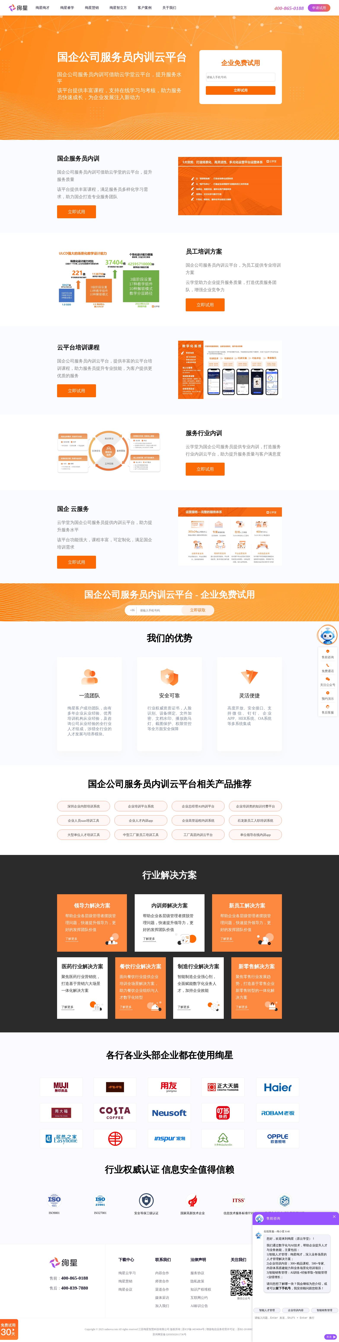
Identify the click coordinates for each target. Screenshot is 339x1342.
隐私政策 (197, 1281)
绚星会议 (125, 1289)
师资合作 (162, 1281)
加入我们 (162, 1306)
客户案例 (145, 7)
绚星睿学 (67, 7)
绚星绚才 (43, 7)
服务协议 (197, 1273)
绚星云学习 (127, 1273)
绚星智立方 (118, 7)
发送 (329, 1336)
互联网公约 (199, 1297)
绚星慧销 (92, 7)
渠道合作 (162, 1289)
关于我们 (169, 7)
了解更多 (71, 938)
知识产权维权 (200, 1289)
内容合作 (162, 1273)
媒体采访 (162, 1297)
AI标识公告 (199, 1306)
